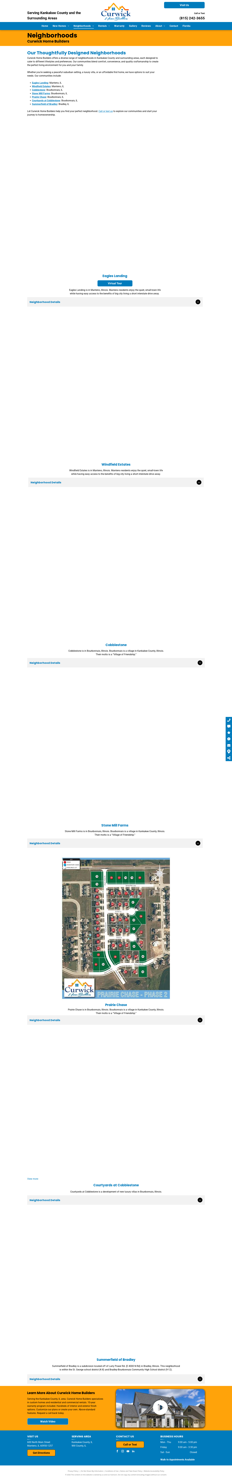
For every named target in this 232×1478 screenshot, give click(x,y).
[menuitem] (44, 26)
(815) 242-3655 (192, 18)
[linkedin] (133, 1451)
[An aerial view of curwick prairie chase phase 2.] (116, 928)
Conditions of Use (112, 1471)
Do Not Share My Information (92, 1471)
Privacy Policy (73, 1471)
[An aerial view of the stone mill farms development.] (115, 747)
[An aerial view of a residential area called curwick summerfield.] (116, 1283)
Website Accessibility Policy (154, 1471)
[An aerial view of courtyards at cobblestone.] (116, 1103)
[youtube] (128, 1451)
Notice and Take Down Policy (131, 1471)
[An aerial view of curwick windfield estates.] (116, 386)
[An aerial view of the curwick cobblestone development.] (116, 567)
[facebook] (117, 1451)
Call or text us (106, 111)
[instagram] (122, 1451)
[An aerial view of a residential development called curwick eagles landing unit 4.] (115, 198)
